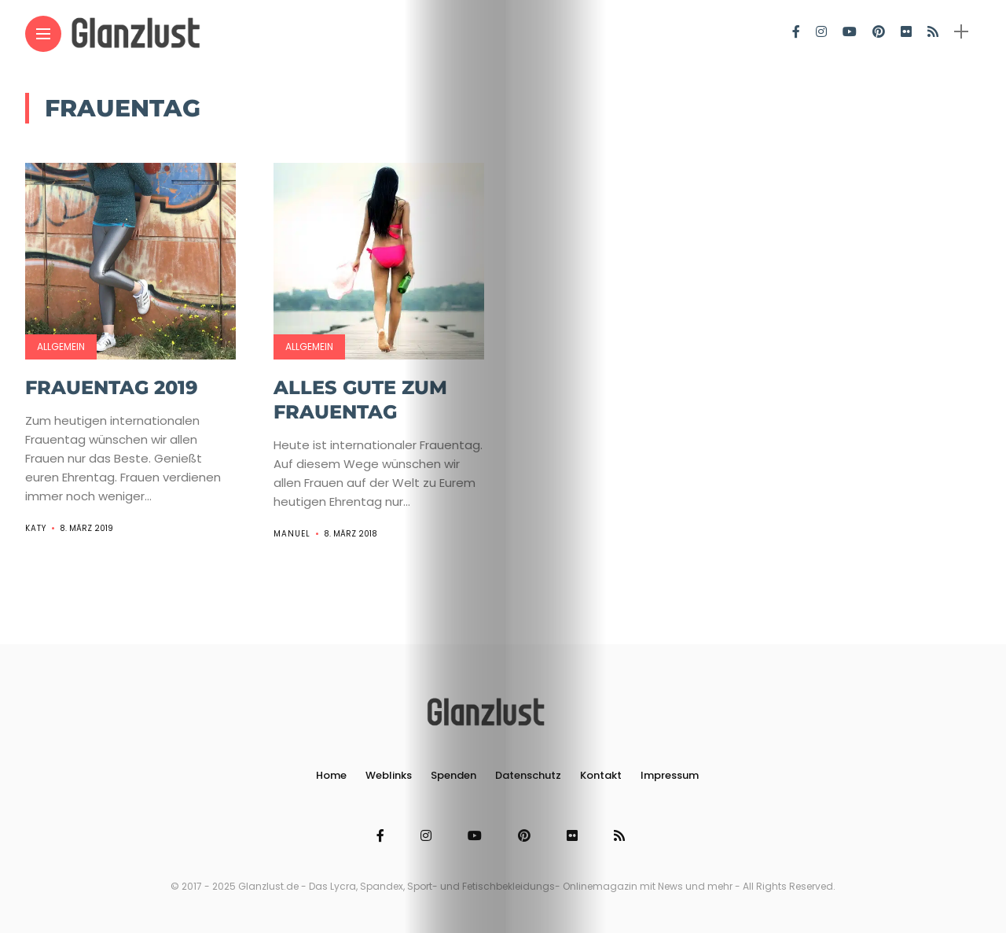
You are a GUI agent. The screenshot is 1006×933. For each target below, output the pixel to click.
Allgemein (61, 346)
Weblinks (388, 775)
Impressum (670, 775)
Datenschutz (528, 775)
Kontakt (601, 775)
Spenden (453, 775)
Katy (35, 528)
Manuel (292, 534)
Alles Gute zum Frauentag (360, 399)
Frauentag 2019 (111, 387)
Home (331, 775)
